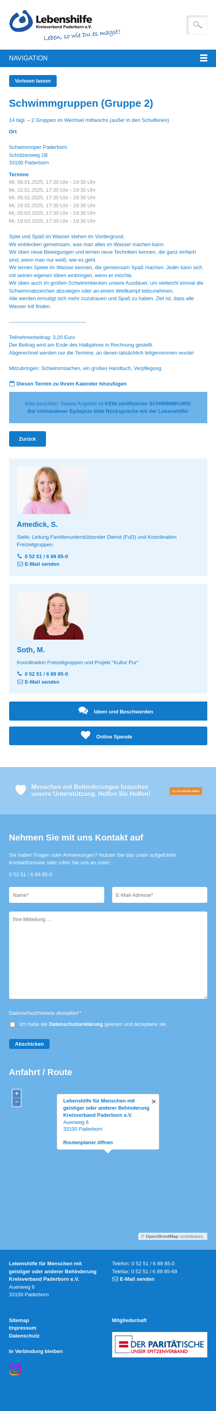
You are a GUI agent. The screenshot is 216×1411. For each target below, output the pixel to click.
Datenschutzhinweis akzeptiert (45, 1013)
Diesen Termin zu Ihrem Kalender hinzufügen (72, 384)
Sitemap (19, 1320)
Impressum (22, 1328)
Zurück (27, 439)
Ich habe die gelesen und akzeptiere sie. (93, 1024)
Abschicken (29, 1044)
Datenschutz (24, 1336)
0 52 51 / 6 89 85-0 (46, 556)
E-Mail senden (42, 564)
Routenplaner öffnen (88, 1142)
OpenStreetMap (162, 1236)
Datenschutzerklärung (76, 1024)
